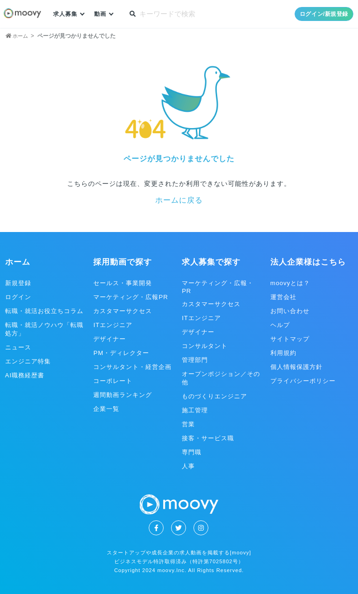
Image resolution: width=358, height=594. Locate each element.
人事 (188, 466)
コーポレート (112, 380)
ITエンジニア (112, 324)
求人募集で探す (211, 262)
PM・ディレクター (121, 352)
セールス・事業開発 (122, 283)
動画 (102, 14)
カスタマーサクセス (122, 310)
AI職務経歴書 (24, 375)
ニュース (18, 347)
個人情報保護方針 (296, 366)
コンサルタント (204, 345)
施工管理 (195, 410)
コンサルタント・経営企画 (132, 366)
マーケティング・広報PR (130, 297)
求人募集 (66, 14)
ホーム (17, 262)
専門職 (191, 452)
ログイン (18, 297)
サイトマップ (290, 338)
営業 (188, 424)
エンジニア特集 (28, 361)
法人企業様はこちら (308, 262)
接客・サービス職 (208, 438)
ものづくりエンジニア (214, 396)
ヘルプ (280, 324)
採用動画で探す (122, 262)
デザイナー (109, 338)
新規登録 (18, 283)
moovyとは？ (290, 283)
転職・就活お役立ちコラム (44, 310)
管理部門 (195, 359)
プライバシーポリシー (303, 380)
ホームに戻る (179, 200)
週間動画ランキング (122, 394)
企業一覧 (106, 408)
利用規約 (283, 352)
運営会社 (283, 297)
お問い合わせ (290, 310)
